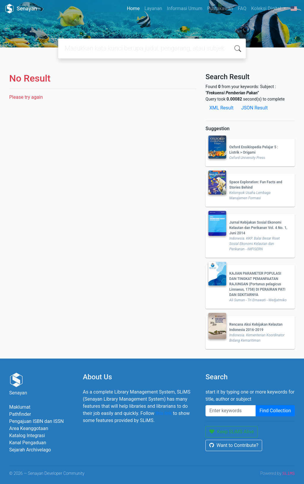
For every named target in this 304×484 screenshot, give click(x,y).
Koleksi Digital (266, 8)
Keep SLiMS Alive (231, 431)
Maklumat (19, 407)
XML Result (221, 108)
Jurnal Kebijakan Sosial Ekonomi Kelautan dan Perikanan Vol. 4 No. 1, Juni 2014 (258, 227)
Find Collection (275, 410)
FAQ (242, 8)
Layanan (153, 8)
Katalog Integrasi (27, 435)
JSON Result (254, 108)
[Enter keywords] (230, 410)
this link (164, 413)
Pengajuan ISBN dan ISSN (36, 421)
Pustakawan (220, 8)
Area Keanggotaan (28, 428)
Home (133, 8)
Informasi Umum (184, 8)
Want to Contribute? (233, 445)
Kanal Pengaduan (27, 442)
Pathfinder (20, 414)
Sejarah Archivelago (30, 450)
